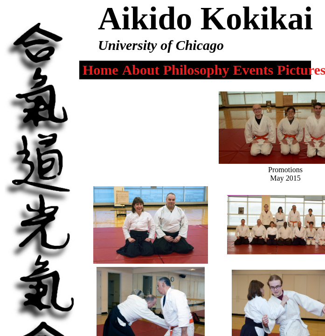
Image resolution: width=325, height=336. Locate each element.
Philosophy (196, 69)
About (140, 69)
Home (100, 69)
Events (253, 69)
